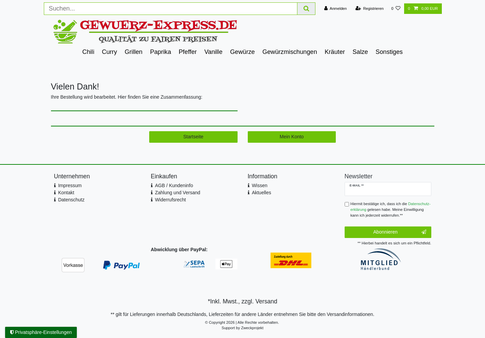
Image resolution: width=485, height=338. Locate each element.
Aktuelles (261, 192)
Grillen (134, 51)
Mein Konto (292, 136)
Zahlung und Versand (177, 192)
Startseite (193, 136)
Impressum (70, 185)
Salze (360, 51)
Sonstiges (389, 51)
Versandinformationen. (350, 314)
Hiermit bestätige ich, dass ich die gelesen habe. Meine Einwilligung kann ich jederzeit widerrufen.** (390, 209)
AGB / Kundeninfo (174, 185)
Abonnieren (399, 232)
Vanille (213, 51)
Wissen (259, 185)
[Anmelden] (336, 8)
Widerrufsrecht (170, 199)
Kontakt (66, 192)
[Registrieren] (369, 8)
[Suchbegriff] (171, 8)
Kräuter (335, 51)
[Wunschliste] (395, 8)
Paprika (160, 51)
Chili (88, 51)
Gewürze (242, 51)
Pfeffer (188, 51)
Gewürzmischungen (289, 51)
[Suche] (306, 8)
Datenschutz (71, 199)
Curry (109, 51)
